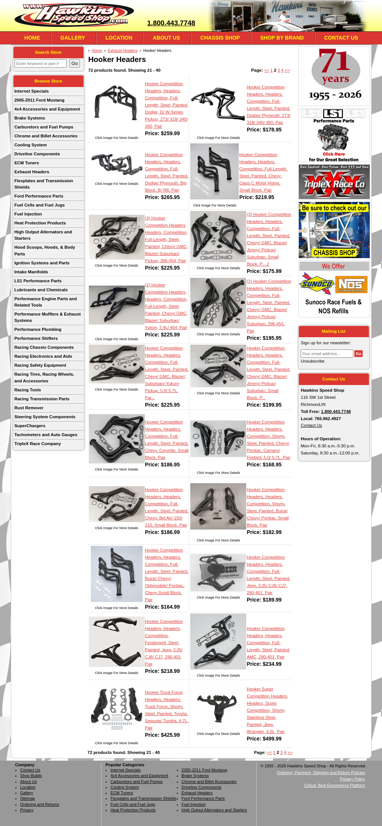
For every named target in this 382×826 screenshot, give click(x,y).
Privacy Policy (352, 779)
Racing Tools (27, 390)
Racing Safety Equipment (40, 365)
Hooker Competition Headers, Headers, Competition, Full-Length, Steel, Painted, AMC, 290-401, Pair (268, 642)
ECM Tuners (26, 163)
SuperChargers (29, 425)
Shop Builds (31, 775)
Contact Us (341, 38)
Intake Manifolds (31, 272)
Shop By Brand (282, 38)
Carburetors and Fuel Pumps (43, 127)
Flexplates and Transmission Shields (43, 183)
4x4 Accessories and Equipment (47, 109)
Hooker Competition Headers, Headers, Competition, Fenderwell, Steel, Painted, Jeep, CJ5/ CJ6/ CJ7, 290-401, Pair (164, 642)
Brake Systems (29, 118)
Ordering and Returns (39, 804)
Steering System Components (44, 416)
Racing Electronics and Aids (43, 356)
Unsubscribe (313, 361)
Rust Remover (28, 408)
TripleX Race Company (37, 443)
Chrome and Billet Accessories (45, 136)
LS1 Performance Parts (38, 281)
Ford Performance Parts (38, 196)
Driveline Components (37, 154)
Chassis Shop (220, 38)
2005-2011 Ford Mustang (39, 100)
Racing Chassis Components (43, 347)
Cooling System (30, 145)
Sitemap (27, 798)
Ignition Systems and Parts (41, 263)
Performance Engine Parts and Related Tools (45, 301)
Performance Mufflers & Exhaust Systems (47, 317)
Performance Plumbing (37, 329)
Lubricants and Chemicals (41, 290)
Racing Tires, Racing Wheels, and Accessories (44, 377)
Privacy (27, 810)
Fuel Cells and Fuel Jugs (39, 205)
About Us (166, 38)
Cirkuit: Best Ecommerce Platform (334, 785)
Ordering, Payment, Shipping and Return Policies (321, 772)
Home (32, 38)
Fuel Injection (28, 214)
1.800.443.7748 (171, 23)
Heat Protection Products (40, 223)
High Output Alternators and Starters (43, 235)
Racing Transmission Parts (41, 399)
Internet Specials (31, 91)
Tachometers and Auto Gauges (45, 434)
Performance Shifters (35, 338)
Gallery (72, 38)
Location (119, 38)
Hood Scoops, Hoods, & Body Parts (44, 250)
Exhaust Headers (31, 172)
